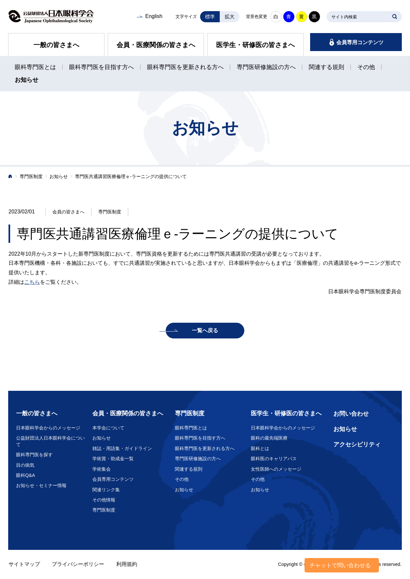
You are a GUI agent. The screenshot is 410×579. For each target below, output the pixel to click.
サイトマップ (24, 564)
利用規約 (126, 564)
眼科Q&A (25, 475)
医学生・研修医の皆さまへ (255, 44)
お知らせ (26, 80)
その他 (366, 67)
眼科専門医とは (35, 67)
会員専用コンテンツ (359, 42)
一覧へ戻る (205, 330)
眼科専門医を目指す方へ (101, 67)
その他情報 (103, 499)
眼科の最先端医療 (269, 438)
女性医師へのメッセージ (276, 469)
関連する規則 (326, 67)
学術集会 (101, 469)
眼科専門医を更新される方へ (185, 67)
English (153, 16)
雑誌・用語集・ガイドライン (122, 448)
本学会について (108, 427)
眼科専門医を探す (34, 454)
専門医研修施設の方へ (266, 67)
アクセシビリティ (357, 444)
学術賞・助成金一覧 (113, 458)
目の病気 (25, 465)
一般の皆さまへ (56, 44)
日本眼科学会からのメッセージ (48, 427)
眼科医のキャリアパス (274, 458)
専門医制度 (31, 176)
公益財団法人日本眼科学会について (50, 441)
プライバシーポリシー (78, 564)
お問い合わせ (351, 413)
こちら (32, 282)
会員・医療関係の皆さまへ (156, 44)
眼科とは (260, 448)
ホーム (10, 177)
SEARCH (394, 16)
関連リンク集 (106, 489)
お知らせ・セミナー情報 (41, 485)
